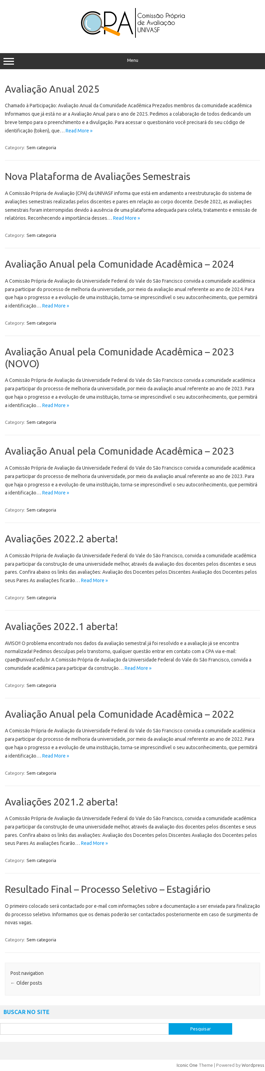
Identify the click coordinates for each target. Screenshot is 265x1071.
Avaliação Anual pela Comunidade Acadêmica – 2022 (119, 714)
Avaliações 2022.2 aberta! (61, 538)
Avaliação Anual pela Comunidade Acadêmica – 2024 (119, 264)
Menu (132, 61)
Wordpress (253, 1065)
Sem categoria (41, 147)
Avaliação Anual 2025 (52, 89)
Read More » (79, 130)
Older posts (26, 983)
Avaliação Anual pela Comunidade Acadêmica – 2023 (119, 451)
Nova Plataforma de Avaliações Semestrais (97, 176)
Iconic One (187, 1065)
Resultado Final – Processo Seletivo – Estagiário (108, 889)
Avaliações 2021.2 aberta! (61, 801)
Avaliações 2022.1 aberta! (61, 626)
